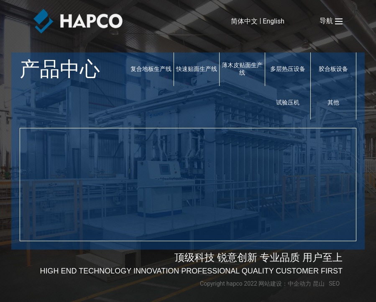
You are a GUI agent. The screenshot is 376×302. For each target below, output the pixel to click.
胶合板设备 (333, 68)
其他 (333, 102)
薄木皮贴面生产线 (242, 69)
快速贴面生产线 (196, 68)
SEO (334, 283)
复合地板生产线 (150, 68)
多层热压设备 (287, 68)
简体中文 (244, 21)
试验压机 (287, 102)
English (273, 21)
